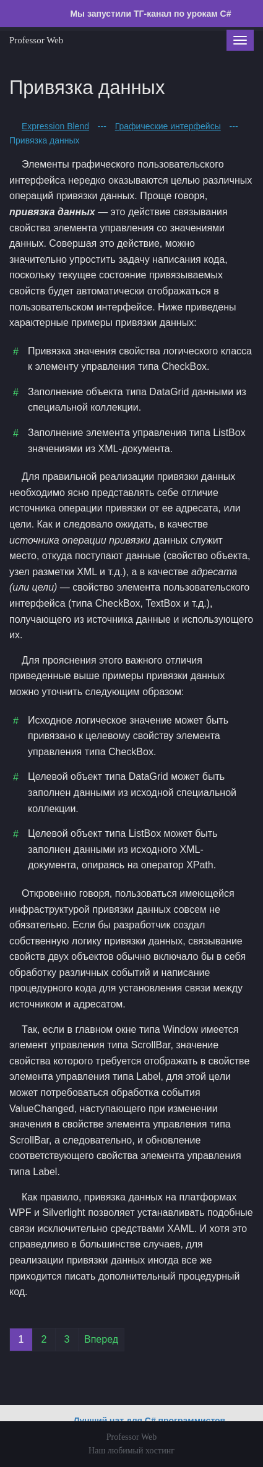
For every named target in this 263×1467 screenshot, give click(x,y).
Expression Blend (55, 126)
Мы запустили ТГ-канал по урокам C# (149, 14)
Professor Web (36, 40)
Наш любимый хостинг (131, 1450)
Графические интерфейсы (168, 126)
